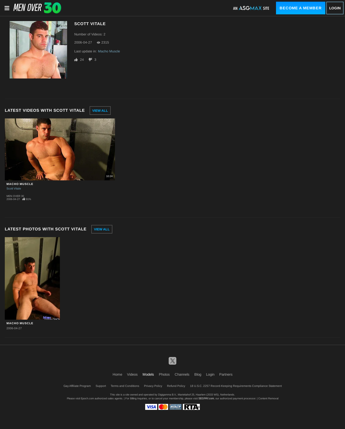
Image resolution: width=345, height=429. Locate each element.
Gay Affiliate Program (77, 386)
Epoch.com (87, 398)
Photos (164, 374)
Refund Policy (176, 386)
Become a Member (301, 8)
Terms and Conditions (125, 386)
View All (100, 110)
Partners (226, 374)
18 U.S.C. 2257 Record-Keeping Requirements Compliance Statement (236, 386)
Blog (197, 374)
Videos (132, 374)
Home (117, 374)
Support (101, 386)
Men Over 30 (15, 196)
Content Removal (268, 398)
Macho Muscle (109, 51)
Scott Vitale (13, 188)
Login (335, 8)
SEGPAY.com (206, 398)
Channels (182, 374)
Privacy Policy (153, 386)
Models (148, 374)
